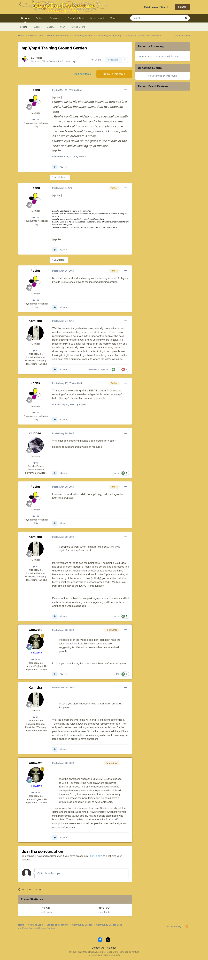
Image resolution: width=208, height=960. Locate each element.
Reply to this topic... (49, 873)
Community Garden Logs (62, 61)
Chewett (35, 629)
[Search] (147, 18)
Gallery (50, 26)
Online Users (78, 26)
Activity (39, 18)
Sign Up (182, 6)
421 (36, 350)
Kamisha (35, 321)
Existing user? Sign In (158, 7)
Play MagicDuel (76, 18)
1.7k (36, 119)
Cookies (112, 947)
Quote (63, 166)
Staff (62, 26)
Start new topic (82, 73)
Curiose (35, 433)
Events (37, 26)
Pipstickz (105, 369)
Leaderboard (97, 18)
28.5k (36, 659)
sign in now (96, 855)
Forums (23, 26)
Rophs (38, 57)
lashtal (92, 369)
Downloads (55, 18)
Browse (25, 20)
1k (35, 463)
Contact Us (98, 947)
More (112, 18)
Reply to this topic (114, 73)
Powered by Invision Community (104, 955)
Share (96, 59)
